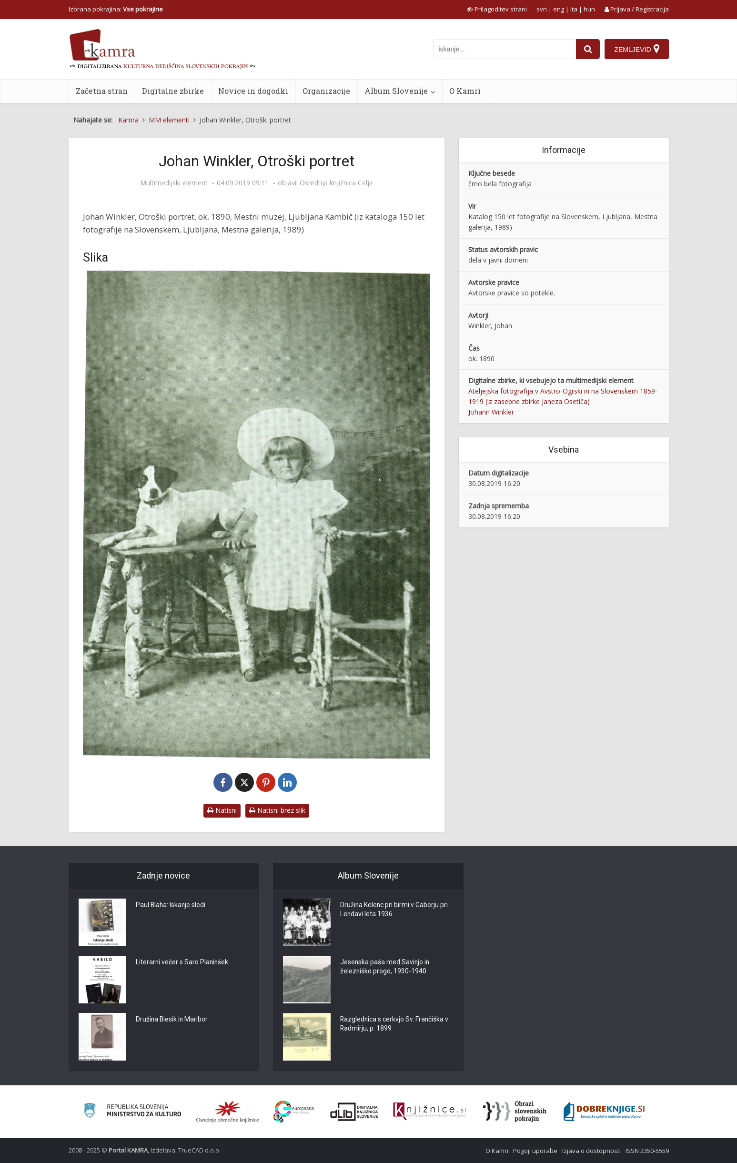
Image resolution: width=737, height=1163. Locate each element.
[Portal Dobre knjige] (604, 1111)
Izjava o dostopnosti (591, 1150)
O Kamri (465, 91)
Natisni (222, 810)
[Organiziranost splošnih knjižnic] (228, 1111)
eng (558, 9)
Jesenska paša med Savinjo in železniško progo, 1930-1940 (385, 967)
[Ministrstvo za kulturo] (132, 1112)
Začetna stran (102, 91)
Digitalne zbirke (173, 91)
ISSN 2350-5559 (647, 1150)
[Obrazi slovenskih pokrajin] (514, 1111)
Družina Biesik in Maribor (172, 1020)
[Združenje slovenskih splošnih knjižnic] (429, 1111)
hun (589, 9)
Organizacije (326, 91)
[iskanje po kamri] (504, 49)
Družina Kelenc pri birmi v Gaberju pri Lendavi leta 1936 (394, 910)
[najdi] (588, 49)
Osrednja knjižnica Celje (336, 183)
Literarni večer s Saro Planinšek (183, 963)
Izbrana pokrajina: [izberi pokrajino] (116, 9)
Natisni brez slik (277, 810)
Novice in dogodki (253, 91)
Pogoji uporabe (535, 1150)
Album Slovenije (396, 91)
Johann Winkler (491, 411)
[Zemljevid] (636, 49)
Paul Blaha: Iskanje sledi (171, 906)
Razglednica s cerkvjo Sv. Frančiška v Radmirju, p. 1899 (395, 1024)
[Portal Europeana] (294, 1112)
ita (573, 9)
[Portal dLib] (354, 1111)
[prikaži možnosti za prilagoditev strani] (497, 9)
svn (541, 9)
